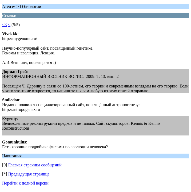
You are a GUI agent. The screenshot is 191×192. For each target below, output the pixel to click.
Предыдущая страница (28, 174)
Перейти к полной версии (25, 183)
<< (4, 24)
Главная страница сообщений (35, 165)
